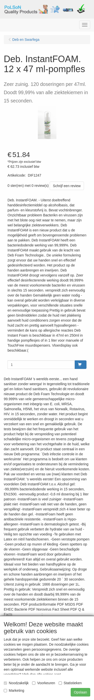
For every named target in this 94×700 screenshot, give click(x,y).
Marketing (14, 690)
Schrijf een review (67, 186)
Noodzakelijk (16, 683)
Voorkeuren (43, 683)
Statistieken (70, 683)
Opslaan (80, 692)
